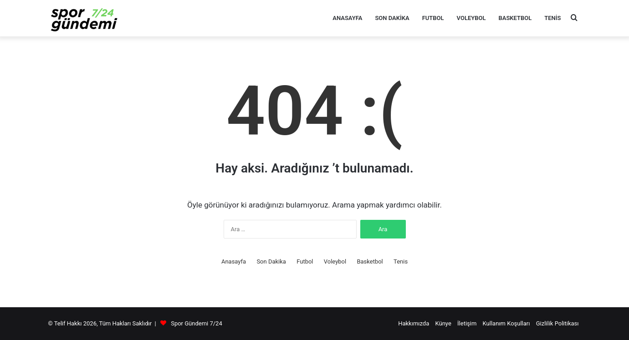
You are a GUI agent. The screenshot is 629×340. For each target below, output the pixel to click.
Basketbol (515, 18)
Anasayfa (347, 18)
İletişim (466, 323)
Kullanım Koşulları (506, 323)
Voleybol (471, 18)
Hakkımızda (413, 323)
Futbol (433, 18)
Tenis (552, 18)
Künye (443, 323)
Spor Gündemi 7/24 (196, 323)
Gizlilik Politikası (557, 323)
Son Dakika (392, 18)
